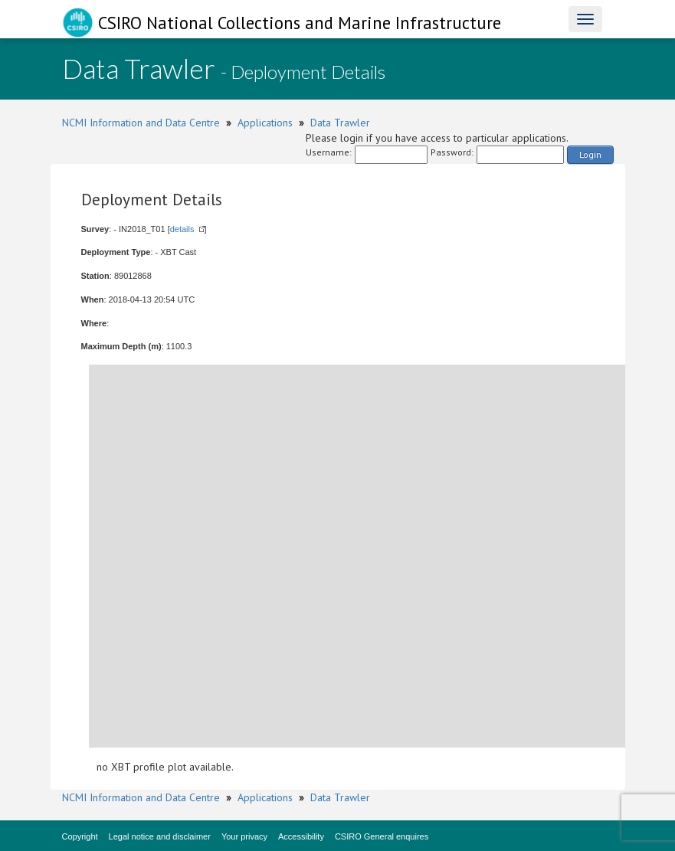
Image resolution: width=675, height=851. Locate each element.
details (182, 229)
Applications (265, 122)
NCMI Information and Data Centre (141, 122)
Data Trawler (340, 122)
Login (590, 154)
